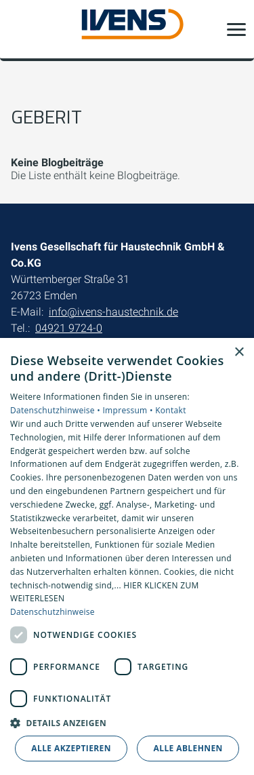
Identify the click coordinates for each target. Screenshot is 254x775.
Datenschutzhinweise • (56, 410)
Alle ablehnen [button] (188, 748)
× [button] (239, 352)
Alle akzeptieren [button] (71, 748)
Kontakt (170, 410)
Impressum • (128, 410)
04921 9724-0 (68, 328)
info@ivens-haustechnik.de (113, 311)
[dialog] (127, 556)
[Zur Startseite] (127, 29)
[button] (236, 29)
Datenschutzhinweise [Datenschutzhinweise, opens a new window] (52, 612)
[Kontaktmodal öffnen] (19, 29)
